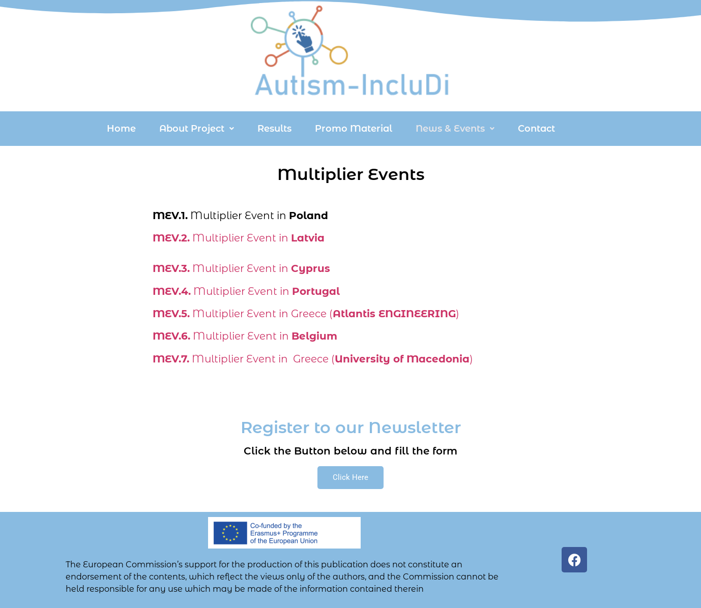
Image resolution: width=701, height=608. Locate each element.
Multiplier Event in (239, 238)
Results (274, 128)
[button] (197, 128)
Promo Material (353, 128)
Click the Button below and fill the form (350, 451)
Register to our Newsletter (351, 427)
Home (121, 128)
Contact (536, 128)
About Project (196, 128)
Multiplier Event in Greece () (306, 314)
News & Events (455, 128)
